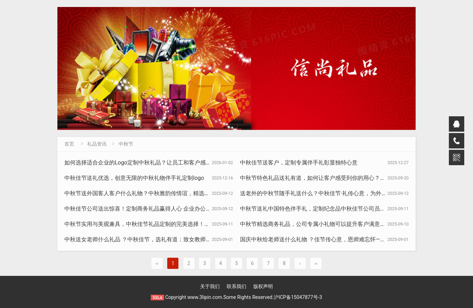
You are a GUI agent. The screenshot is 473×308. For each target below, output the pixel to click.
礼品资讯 (97, 144)
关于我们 (210, 286)
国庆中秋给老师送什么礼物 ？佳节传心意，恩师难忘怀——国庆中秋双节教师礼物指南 (346, 239)
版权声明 (263, 286)
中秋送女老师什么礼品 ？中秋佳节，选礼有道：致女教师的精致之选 (149, 239)
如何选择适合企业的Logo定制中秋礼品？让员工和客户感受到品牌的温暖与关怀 (163, 162)
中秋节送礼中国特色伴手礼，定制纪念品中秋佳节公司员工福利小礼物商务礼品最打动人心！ (355, 208)
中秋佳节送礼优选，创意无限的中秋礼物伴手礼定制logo (134, 178)
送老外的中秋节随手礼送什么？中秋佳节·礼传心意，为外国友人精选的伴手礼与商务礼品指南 (355, 193)
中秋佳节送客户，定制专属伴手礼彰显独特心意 (299, 162)
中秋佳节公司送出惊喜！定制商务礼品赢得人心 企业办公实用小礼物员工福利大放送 (168, 208)
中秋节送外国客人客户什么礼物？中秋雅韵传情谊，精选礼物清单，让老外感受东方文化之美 (179, 193)
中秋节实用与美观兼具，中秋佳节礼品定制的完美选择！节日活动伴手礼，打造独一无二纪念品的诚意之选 (195, 224)
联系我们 (236, 286)
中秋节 (126, 144)
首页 (69, 144)
